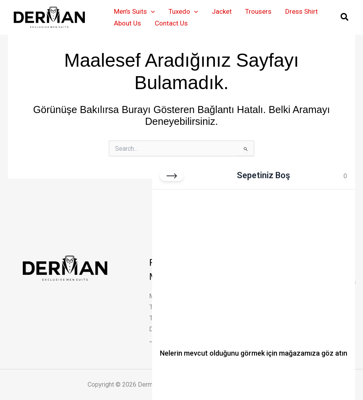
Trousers (257, 11)
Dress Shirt (300, 11)
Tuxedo (183, 11)
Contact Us (170, 23)
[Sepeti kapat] (171, 176)
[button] (151, 11)
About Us (127, 23)
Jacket (221, 11)
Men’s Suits (134, 11)
